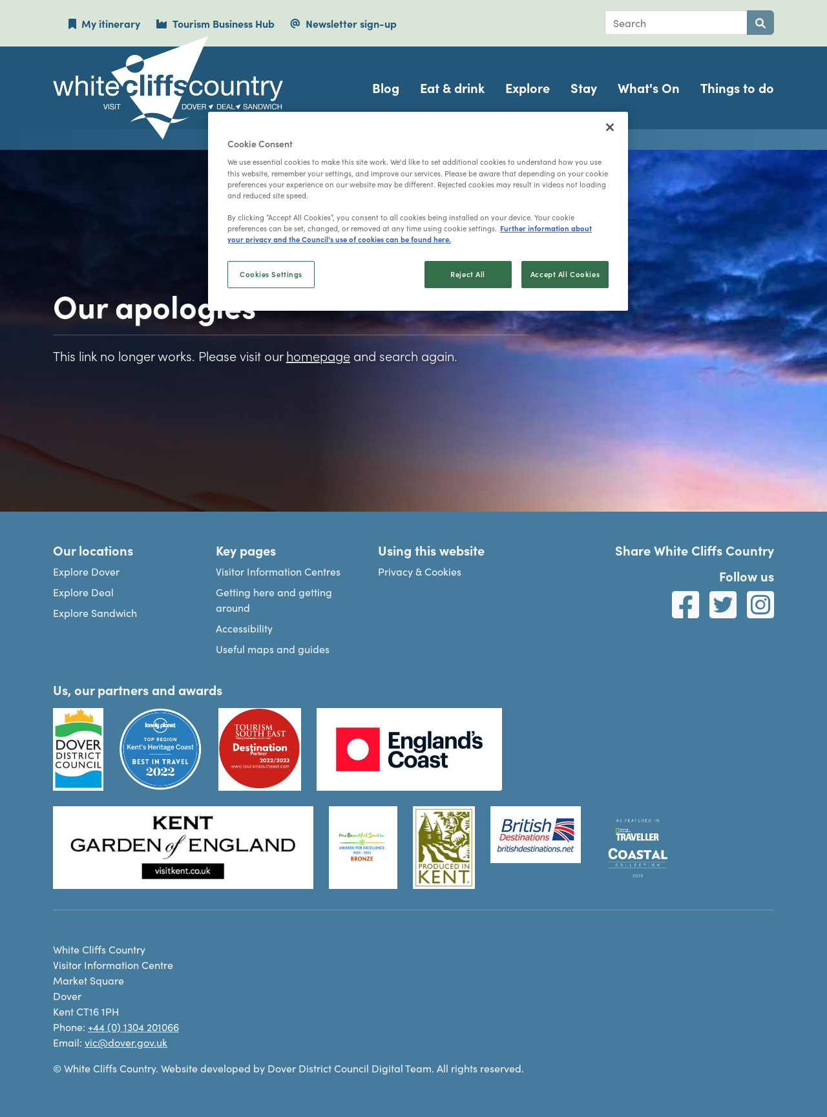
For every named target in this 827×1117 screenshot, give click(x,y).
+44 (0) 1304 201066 (133, 1026)
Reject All (467, 274)
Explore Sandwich (95, 612)
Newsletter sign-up (343, 23)
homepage (318, 355)
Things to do (737, 87)
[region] (418, 211)
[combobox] (676, 22)
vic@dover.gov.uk (126, 1042)
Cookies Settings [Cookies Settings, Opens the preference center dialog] (271, 274)
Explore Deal (83, 592)
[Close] (610, 127)
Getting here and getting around (274, 599)
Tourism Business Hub (215, 23)
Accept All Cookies (565, 274)
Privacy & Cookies (419, 571)
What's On (649, 87)
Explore (527, 87)
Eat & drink (452, 87)
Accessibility (244, 628)
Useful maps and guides (273, 649)
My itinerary (104, 23)
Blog (385, 87)
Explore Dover (86, 571)
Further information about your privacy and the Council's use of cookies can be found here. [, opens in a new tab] (409, 233)
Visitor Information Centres (278, 571)
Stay (584, 87)
